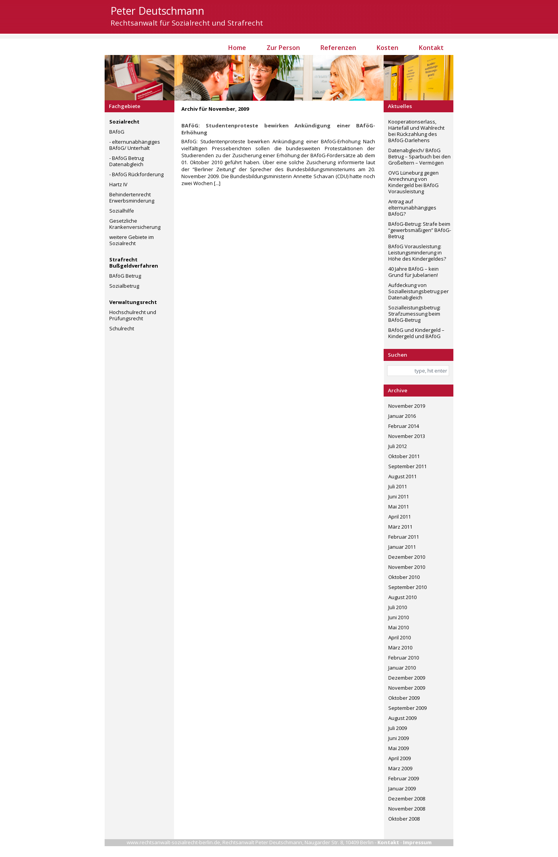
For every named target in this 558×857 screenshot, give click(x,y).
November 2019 (406, 405)
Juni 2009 (398, 738)
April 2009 (399, 758)
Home (237, 47)
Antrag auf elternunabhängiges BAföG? (412, 207)
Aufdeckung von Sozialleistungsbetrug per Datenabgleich (418, 291)
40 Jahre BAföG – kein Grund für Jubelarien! (413, 271)
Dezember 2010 (406, 556)
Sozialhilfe (121, 210)
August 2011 (402, 476)
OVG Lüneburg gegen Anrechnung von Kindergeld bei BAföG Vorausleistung (413, 182)
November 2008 (406, 808)
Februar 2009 (403, 778)
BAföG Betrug (125, 275)
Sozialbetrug (124, 285)
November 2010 (406, 566)
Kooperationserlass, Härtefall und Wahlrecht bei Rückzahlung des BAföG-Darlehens (416, 131)
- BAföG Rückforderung (136, 174)
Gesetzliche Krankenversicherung (134, 223)
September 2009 (407, 707)
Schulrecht (121, 328)
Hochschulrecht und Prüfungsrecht (132, 315)
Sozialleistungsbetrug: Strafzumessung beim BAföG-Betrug (414, 313)
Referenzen (338, 47)
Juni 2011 (398, 496)
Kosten (387, 47)
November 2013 (406, 436)
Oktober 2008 (404, 818)
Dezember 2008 (406, 798)
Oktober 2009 (404, 697)
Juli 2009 (397, 728)
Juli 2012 (397, 446)
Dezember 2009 (406, 677)
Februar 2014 (403, 425)
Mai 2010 (398, 627)
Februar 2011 (403, 536)
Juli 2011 (397, 486)
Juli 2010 (397, 607)
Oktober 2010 (404, 577)
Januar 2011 (402, 546)
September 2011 (407, 466)
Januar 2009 (402, 788)
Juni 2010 (398, 617)
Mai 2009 (398, 748)
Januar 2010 (402, 667)
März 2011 (400, 526)
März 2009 (400, 768)
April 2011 (399, 516)
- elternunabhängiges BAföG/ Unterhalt (134, 144)
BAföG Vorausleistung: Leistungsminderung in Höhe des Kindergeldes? (417, 252)
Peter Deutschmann (157, 11)
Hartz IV (118, 184)
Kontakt (431, 47)
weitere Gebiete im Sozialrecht (131, 240)
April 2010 (399, 637)
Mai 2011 (398, 506)
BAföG (116, 131)
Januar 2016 (402, 415)
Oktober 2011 (404, 456)
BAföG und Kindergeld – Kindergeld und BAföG (416, 333)
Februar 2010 (403, 657)
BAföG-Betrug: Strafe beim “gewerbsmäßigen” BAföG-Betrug (419, 230)
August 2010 (402, 597)
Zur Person (283, 47)
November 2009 (406, 687)
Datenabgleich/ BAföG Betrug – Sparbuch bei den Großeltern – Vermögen (419, 156)
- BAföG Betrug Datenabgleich (126, 161)
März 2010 (400, 647)
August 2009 (402, 717)
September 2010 (407, 587)
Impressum (417, 842)
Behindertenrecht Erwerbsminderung (131, 197)
